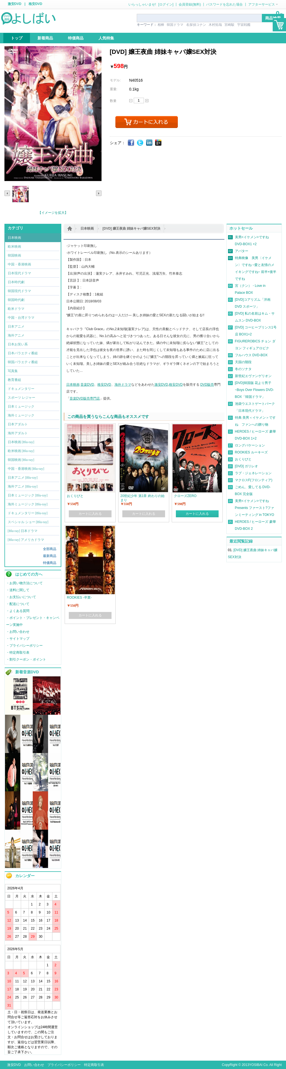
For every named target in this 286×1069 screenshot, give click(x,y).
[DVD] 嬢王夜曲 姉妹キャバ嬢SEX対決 (131, 228)
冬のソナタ (243, 369)
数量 (113, 101)
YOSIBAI (255, 1065)
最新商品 (49, 556)
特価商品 (49, 563)
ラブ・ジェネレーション (253, 473)
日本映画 (87, 228)
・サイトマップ (17, 639)
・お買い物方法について (24, 583)
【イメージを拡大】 (53, 213)
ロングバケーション (250, 445)
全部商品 (49, 549)
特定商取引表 (94, 1065)
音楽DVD (87, 385)
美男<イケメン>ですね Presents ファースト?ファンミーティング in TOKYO (254, 508)
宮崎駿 (229, 25)
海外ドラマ (123, 385)
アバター (241, 251)
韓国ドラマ (175, 25)
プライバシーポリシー (64, 1065)
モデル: (115, 80)
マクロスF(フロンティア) (253, 480)
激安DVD (14, 4)
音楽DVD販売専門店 (85, 398)
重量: (113, 89)
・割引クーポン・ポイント (26, 659)
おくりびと (243, 459)
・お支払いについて (21, 597)
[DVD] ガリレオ (246, 466)
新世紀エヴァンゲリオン (253, 376)
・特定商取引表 (17, 652)
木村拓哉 (215, 25)
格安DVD (35, 4)
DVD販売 (207, 385)
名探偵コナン (196, 25)
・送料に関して (17, 590)
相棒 (161, 25)
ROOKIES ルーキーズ (251, 452)
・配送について (17, 604)
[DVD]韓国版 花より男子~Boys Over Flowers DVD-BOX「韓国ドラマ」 (254, 390)
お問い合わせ (34, 1065)
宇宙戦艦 (243, 25)
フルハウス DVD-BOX (251, 355)
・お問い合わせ (17, 632)
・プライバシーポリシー (24, 646)
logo (29, 18)
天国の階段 (243, 362)
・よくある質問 (17, 611)
